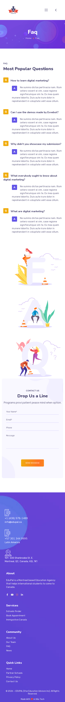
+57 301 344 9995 (16, 538)
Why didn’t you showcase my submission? (36, 144)
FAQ (8, 646)
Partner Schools (14, 673)
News (9, 650)
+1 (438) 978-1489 (16, 518)
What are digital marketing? (28, 211)
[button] (32, 80)
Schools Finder (13, 611)
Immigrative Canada (16, 620)
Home (29, 38)
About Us (11, 638)
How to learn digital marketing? (30, 80)
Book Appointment (15, 615)
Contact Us (12, 681)
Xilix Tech (40, 699)
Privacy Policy (13, 677)
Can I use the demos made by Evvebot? (35, 112)
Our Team (11, 642)
